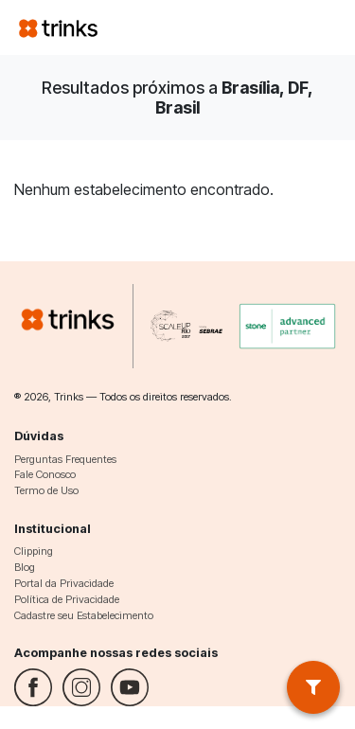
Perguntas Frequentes (65, 459)
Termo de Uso (46, 490)
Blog (24, 567)
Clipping (33, 551)
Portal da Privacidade (64, 583)
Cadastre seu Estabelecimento (83, 615)
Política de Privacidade (66, 599)
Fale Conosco (45, 474)
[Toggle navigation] (313, 27)
